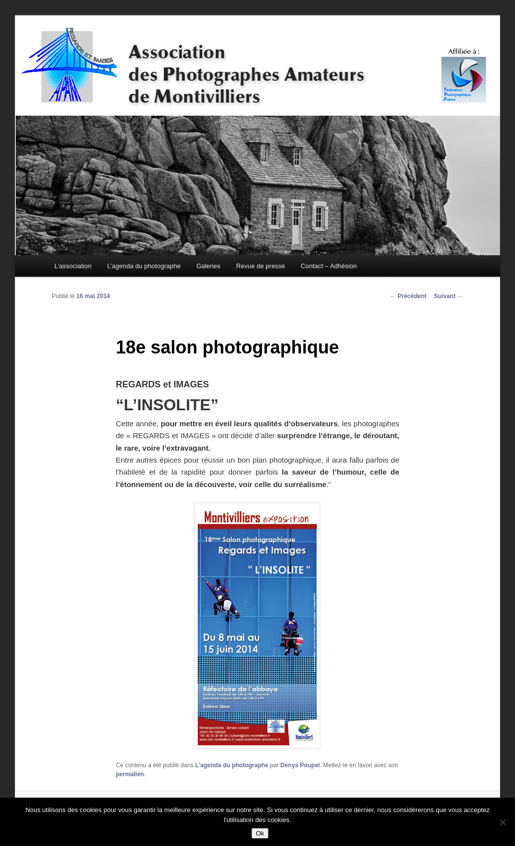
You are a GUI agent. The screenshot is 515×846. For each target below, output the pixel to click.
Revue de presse (260, 266)
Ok (260, 833)
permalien (130, 774)
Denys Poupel (300, 765)
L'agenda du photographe (231, 765)
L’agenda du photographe (143, 266)
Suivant (448, 296)
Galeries (208, 266)
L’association (72, 266)
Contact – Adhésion (329, 266)
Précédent (408, 296)
